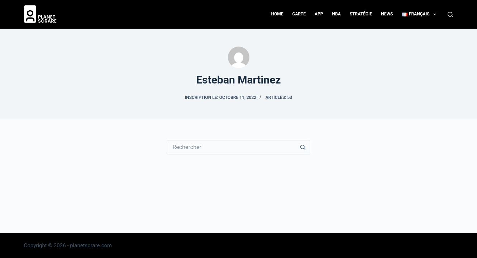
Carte (299, 13)
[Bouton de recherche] (303, 147)
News (387, 13)
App (319, 13)
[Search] (450, 14)
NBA (336, 13)
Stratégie (361, 13)
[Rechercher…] (231, 147)
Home (277, 13)
